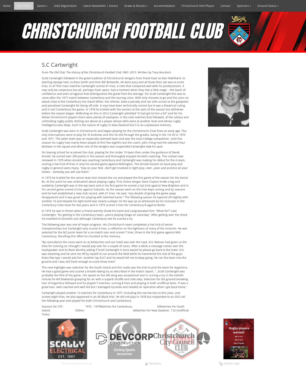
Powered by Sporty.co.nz (77, 363)
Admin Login (229, 363)
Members (153, 363)
